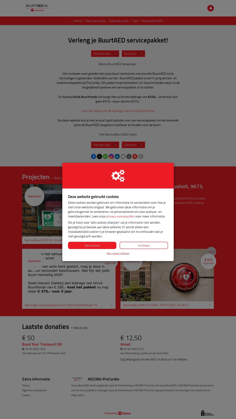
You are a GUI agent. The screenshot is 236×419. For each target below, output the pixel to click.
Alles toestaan (92, 245)
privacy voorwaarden (120, 216)
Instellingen (144, 245)
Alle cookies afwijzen (118, 253)
